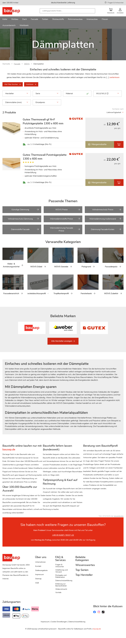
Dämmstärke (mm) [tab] (16, 102)
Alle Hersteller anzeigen (62, 341)
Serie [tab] (47, 93)
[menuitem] (4, 19)
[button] (108, 93)
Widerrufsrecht (61, 589)
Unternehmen (40, 562)
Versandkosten (119, 516)
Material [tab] (77, 93)
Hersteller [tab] (16, 93)
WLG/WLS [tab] (107, 93)
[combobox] (67, 10)
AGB (37, 583)
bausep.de (97, 629)
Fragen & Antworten (116, 2)
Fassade (17, 64)
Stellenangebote (41, 570)
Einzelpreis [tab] (47, 102)
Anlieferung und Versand (61, 571)
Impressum (39, 574)
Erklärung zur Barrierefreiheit (61, 585)
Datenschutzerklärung (63, 580)
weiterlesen (114, 77)
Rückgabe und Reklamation (60, 576)
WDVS (27, 64)
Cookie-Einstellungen (59, 622)
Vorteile (58, 592)
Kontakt (38, 566)
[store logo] (15, 11)
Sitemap (38, 579)
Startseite (6, 64)
